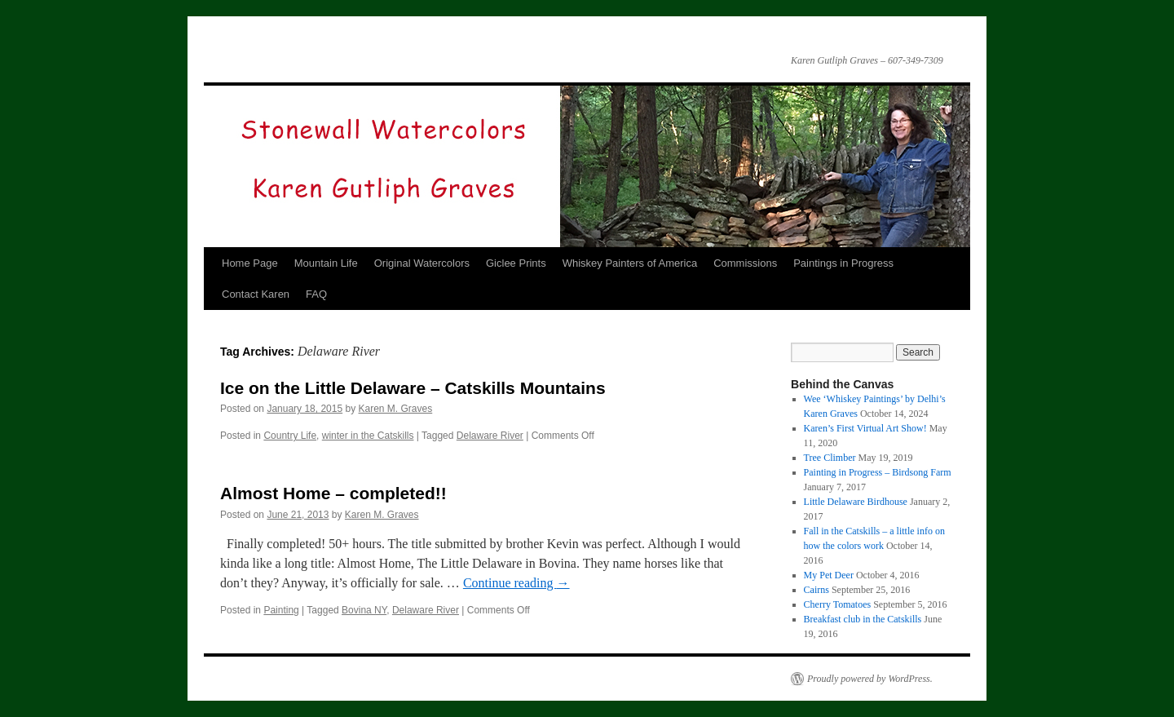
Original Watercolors (422, 263)
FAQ (316, 294)
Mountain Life (326, 263)
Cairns (816, 589)
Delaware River (490, 435)
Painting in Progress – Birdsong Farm (877, 472)
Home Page (250, 263)
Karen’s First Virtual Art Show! (865, 428)
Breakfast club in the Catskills (863, 619)
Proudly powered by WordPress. (870, 678)
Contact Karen (255, 294)
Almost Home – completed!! (333, 493)
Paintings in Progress (843, 263)
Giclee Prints (516, 263)
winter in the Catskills (368, 435)
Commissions (745, 263)
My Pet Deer (829, 575)
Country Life (289, 435)
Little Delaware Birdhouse (855, 501)
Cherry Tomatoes (838, 604)
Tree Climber (830, 457)
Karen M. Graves (396, 408)
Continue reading (516, 583)
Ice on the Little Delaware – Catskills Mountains (413, 387)
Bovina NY (364, 610)
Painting (280, 610)
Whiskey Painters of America (630, 263)
